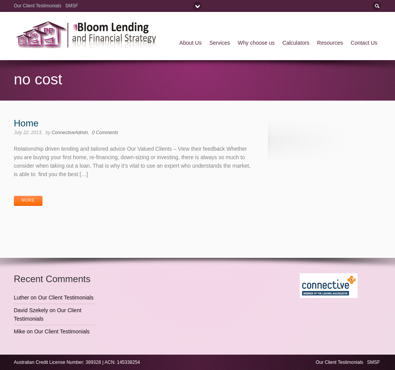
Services (219, 43)
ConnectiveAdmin (70, 132)
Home (26, 123)
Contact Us (364, 43)
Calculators (295, 43)
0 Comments (105, 132)
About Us (190, 43)
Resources (330, 43)
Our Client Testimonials (37, 5)
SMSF (72, 5)
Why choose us (256, 43)
